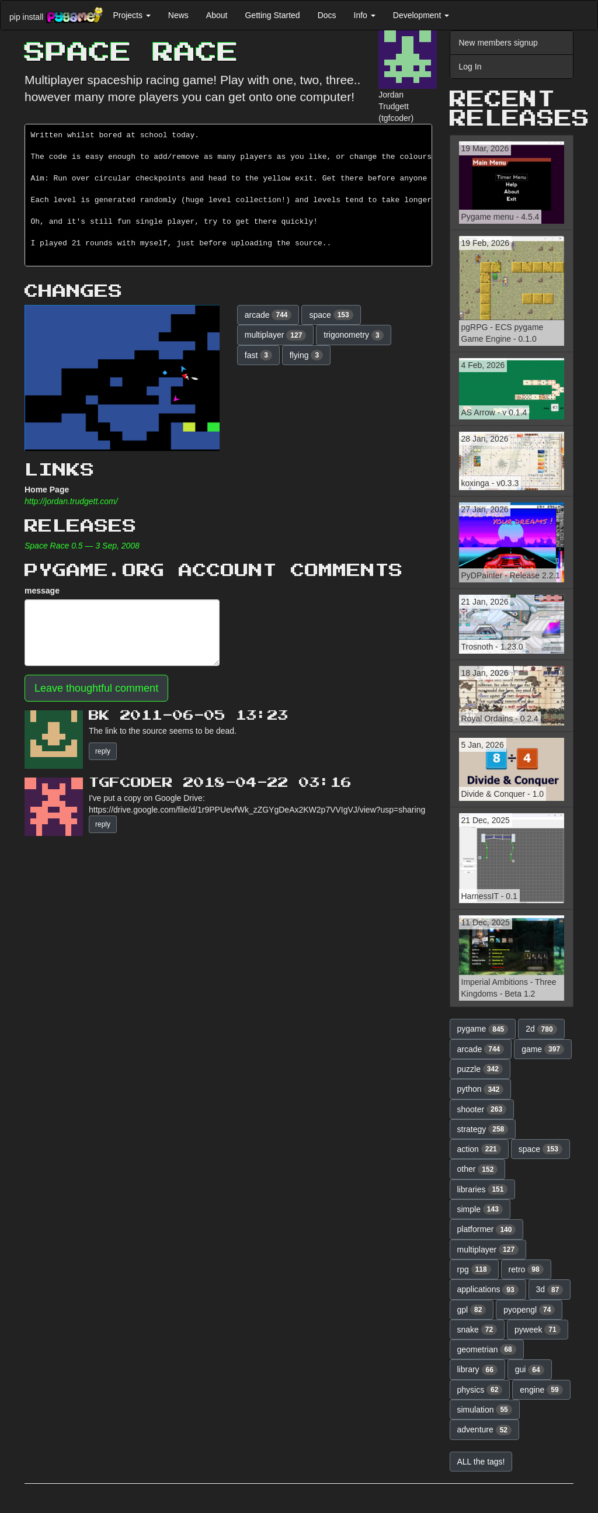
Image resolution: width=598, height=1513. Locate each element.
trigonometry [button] (353, 335)
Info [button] (365, 15)
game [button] (542, 1049)
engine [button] (541, 1389)
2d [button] (541, 1029)
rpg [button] (474, 1269)
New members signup (498, 42)
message (42, 590)
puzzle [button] (480, 1069)
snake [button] (477, 1329)
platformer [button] (486, 1229)
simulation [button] (484, 1409)
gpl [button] (471, 1309)
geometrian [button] (486, 1349)
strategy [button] (483, 1129)
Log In (470, 66)
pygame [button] (483, 1029)
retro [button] (526, 1269)
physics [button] (480, 1389)
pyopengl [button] (529, 1309)
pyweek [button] (537, 1329)
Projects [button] (131, 15)
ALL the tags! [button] (481, 1461)
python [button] (480, 1089)
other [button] (477, 1169)
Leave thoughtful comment (96, 688)
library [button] (477, 1370)
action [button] (479, 1149)
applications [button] (488, 1290)
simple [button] (480, 1209)
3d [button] (550, 1290)
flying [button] (306, 355)
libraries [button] (482, 1189)
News (178, 15)
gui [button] (529, 1370)
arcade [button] (268, 315)
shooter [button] (482, 1109)
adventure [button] (484, 1430)
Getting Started (272, 15)
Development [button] (421, 15)
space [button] (331, 315)
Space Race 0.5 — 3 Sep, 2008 (82, 545)
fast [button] (258, 355)
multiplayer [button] (276, 335)
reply (102, 751)
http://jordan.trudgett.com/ (71, 501)
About (217, 15)
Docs (327, 15)
